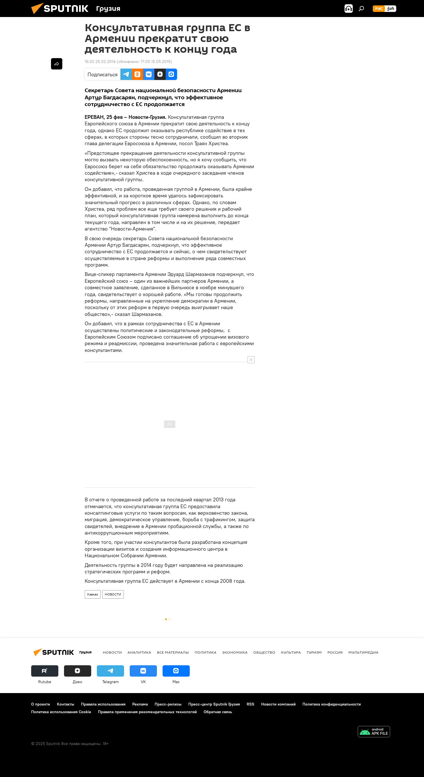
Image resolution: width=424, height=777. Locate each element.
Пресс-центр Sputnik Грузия (214, 704)
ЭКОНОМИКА (235, 652)
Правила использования (103, 704)
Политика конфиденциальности (331, 704)
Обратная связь (218, 711)
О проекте (40, 704)
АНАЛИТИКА (139, 652)
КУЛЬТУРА (291, 652)
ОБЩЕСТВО (264, 652)
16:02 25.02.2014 (100, 61)
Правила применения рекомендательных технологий (147, 711)
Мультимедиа (363, 652)
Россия (335, 652)
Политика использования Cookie (61, 711)
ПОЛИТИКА (205, 652)
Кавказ (92, 594)
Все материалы (173, 652)
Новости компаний (278, 704)
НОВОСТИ (113, 594)
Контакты (65, 704)
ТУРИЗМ (314, 652)
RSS (250, 704)
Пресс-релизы (168, 704)
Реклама (140, 704)
